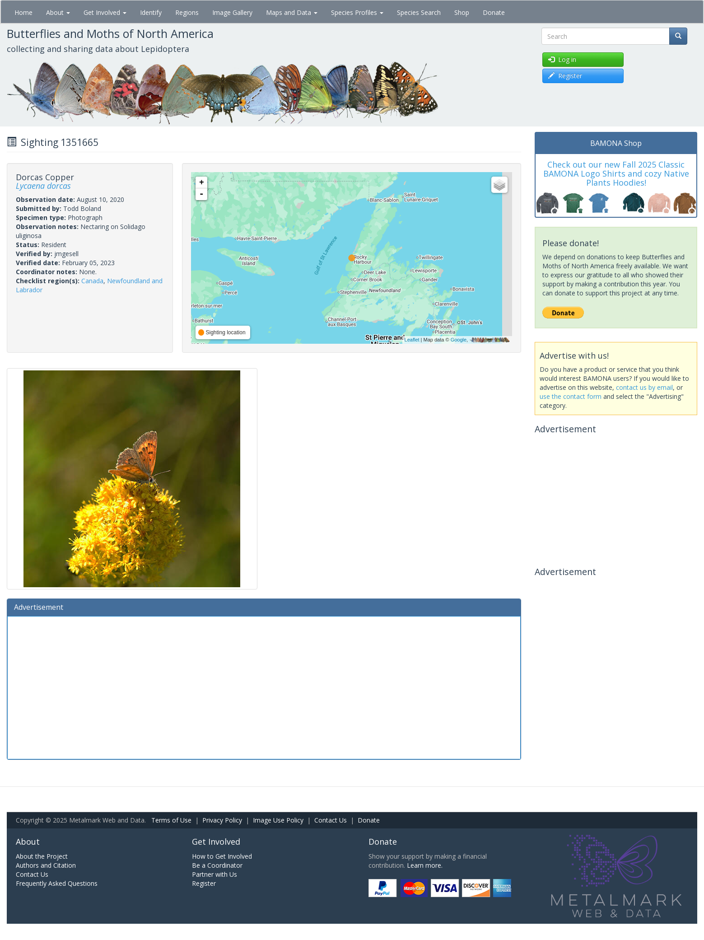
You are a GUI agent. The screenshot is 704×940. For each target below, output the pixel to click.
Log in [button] (562, 59)
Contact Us (330, 820)
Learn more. (425, 865)
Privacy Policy (222, 820)
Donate (494, 12)
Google (458, 339)
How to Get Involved (222, 856)
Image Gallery (232, 12)
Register (204, 883)
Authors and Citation (46, 865)
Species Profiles (357, 12)
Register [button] (565, 75)
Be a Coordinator (217, 865)
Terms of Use (171, 820)
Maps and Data (291, 12)
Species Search (419, 12)
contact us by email (644, 387)
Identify (151, 12)
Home (23, 12)
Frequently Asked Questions (57, 883)
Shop (461, 12)
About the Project (42, 856)
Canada (92, 280)
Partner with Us (214, 874)
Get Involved (105, 12)
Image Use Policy (278, 820)
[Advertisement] (263, 686)
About (58, 12)
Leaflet (412, 339)
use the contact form (570, 396)
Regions (187, 12)
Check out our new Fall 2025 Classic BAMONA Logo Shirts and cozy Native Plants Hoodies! (616, 173)
